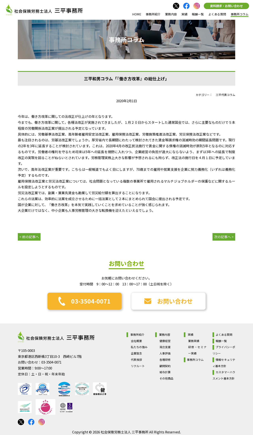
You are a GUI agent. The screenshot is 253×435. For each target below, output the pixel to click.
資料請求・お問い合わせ (226, 6)
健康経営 (165, 341)
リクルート (138, 366)
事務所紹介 (153, 14)
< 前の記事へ (29, 236)
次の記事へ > (224, 236)
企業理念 (136, 353)
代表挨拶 (136, 360)
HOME (136, 14)
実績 (184, 14)
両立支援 (165, 347)
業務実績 (193, 341)
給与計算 (165, 372)
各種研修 (165, 360)
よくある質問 (217, 14)
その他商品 (166, 378)
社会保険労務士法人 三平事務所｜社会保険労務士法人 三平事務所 (44, 9)
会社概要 (136, 341)
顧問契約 (165, 366)
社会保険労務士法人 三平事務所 (56, 336)
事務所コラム (239, 14)
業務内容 (171, 14)
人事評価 (165, 353)
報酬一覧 (198, 14)
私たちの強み (139, 347)
